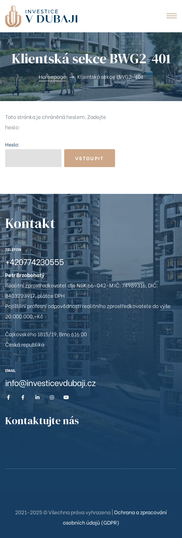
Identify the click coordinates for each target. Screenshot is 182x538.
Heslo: (33, 154)
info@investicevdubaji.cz (50, 382)
